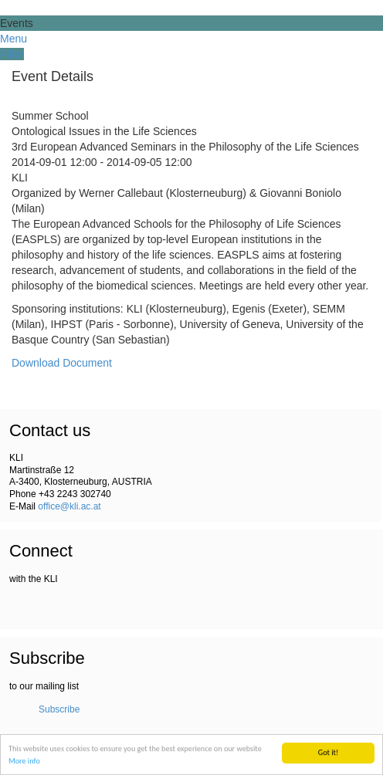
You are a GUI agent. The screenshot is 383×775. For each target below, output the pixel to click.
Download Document (62, 363)
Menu (13, 38)
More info (24, 761)
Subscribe (59, 709)
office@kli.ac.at (69, 506)
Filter (12, 54)
